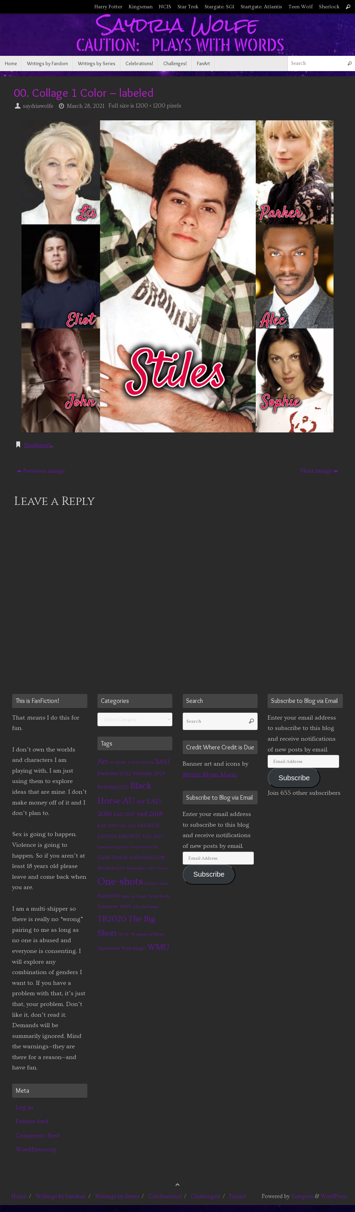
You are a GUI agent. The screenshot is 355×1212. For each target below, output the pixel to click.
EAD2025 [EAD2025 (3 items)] (130, 836)
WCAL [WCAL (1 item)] (124, 934)
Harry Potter (108, 7)
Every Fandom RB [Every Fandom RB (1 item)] (144, 847)
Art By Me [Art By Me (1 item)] (118, 762)
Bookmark (38, 445)
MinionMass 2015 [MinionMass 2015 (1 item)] (141, 868)
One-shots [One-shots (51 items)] (120, 881)
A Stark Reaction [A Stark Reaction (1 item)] (141, 762)
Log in (24, 1107)
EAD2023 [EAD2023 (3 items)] (148, 825)
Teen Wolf (300, 7)
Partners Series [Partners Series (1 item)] (156, 884)
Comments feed (37, 1135)
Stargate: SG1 (219, 7)
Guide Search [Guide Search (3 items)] (112, 857)
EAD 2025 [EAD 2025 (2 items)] (152, 836)
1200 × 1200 (150, 106)
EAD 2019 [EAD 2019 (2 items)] (107, 825)
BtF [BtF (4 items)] (141, 802)
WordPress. (334, 1196)
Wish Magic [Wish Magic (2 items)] (133, 948)
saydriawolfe (38, 106)
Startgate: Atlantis (261, 7)
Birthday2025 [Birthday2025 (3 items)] (113, 787)
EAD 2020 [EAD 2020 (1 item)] (127, 826)
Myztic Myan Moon (210, 774)
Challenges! (205, 1196)
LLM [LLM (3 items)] (160, 857)
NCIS (165, 7)
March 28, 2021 (85, 106)
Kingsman (141, 7)
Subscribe (209, 874)
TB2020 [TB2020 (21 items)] (112, 918)
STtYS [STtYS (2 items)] (125, 906)
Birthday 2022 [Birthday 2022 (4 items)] (114, 773)
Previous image (41, 470)
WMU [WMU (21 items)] (158, 947)
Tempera (302, 1196)
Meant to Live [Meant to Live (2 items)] (111, 868)
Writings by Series (117, 1196)
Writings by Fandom (61, 1196)
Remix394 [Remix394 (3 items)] (108, 896)
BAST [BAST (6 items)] (163, 761)
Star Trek (188, 7)
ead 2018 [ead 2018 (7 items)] (150, 814)
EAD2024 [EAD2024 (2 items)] (107, 836)
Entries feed (32, 1121)
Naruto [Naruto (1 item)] (161, 868)
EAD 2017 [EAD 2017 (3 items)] (124, 814)
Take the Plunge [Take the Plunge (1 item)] (145, 907)
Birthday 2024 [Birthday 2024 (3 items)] (149, 773)
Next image (319, 470)
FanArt (237, 1196)
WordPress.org (36, 1149)
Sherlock (329, 7)
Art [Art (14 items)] (102, 761)
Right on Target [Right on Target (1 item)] (134, 896)
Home (19, 1196)
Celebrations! (165, 1196)
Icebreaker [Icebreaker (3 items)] (141, 857)
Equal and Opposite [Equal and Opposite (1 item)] (113, 847)
